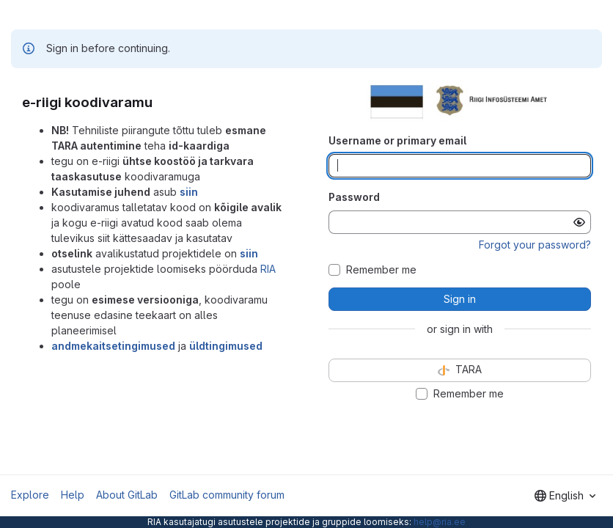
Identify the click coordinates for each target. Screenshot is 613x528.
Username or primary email (397, 140)
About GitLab (127, 494)
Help (72, 494)
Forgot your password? (535, 244)
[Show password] (579, 222)
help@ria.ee (440, 521)
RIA (268, 269)
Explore (30, 494)
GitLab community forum (227, 494)
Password (354, 197)
